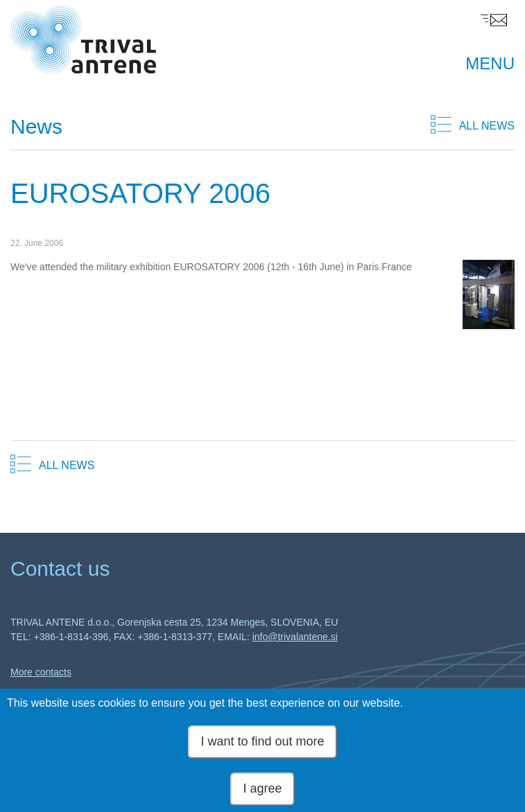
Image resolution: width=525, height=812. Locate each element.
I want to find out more (262, 743)
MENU (490, 63)
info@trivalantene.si (295, 636)
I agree (262, 790)
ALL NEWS (487, 126)
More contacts (40, 672)
